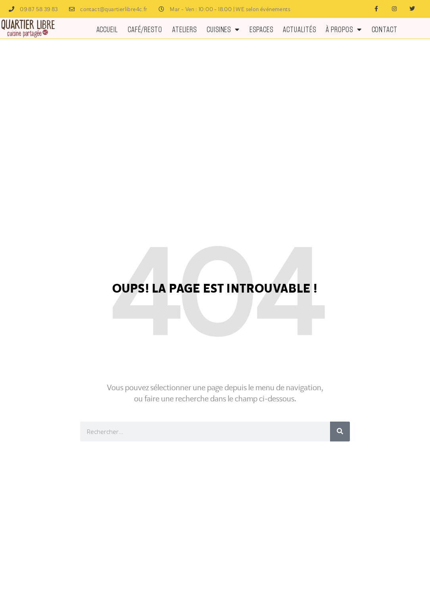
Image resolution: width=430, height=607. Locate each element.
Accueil (107, 29)
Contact (384, 29)
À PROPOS (343, 29)
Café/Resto (145, 29)
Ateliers (184, 29)
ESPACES (261, 29)
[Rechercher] (340, 431)
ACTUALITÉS (299, 29)
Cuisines (223, 29)
